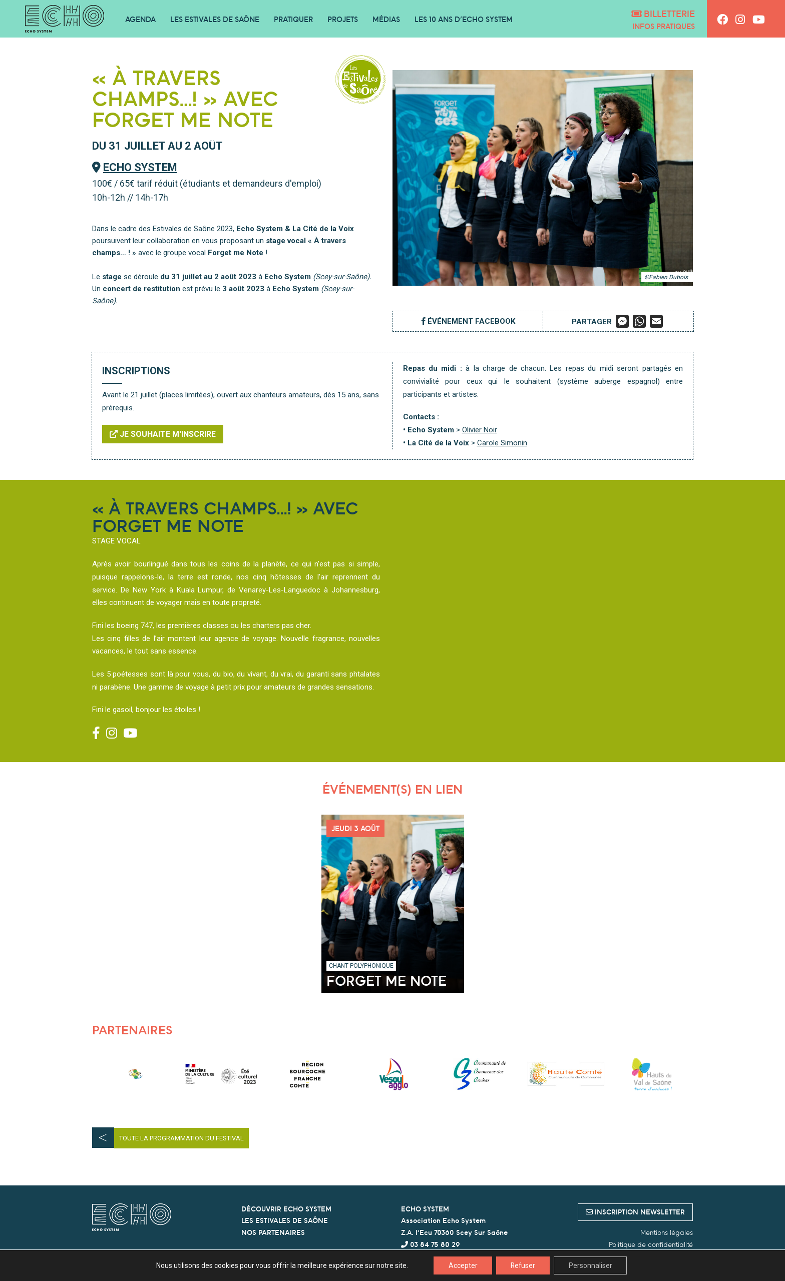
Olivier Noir (479, 429)
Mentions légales (666, 1232)
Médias (386, 19)
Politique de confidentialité (651, 1244)
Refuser (523, 1265)
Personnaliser (591, 1265)
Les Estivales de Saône (214, 19)
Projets (342, 19)
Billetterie (663, 14)
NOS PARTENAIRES (273, 1232)
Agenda (140, 19)
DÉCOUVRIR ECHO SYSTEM (286, 1209)
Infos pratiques (663, 26)
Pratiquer (293, 19)
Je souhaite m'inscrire (163, 434)
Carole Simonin (502, 442)
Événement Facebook (468, 321)
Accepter (461, 1265)
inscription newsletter (635, 1212)
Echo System (140, 167)
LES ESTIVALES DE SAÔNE (284, 1220)
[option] (135, 1074)
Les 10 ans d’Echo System (464, 19)
